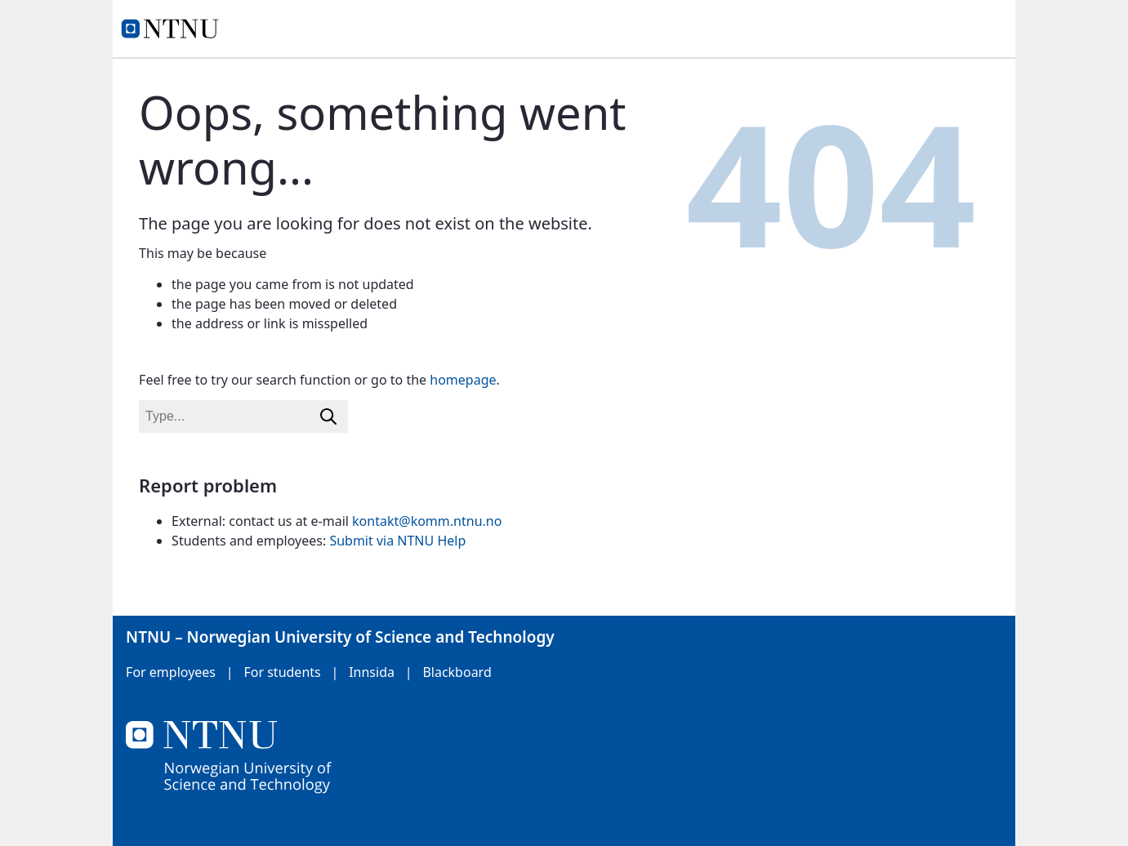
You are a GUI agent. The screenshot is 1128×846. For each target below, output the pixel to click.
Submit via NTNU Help (397, 541)
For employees (171, 672)
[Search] (328, 416)
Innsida (372, 672)
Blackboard (456, 672)
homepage (463, 380)
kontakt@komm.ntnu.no (427, 521)
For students (281, 672)
